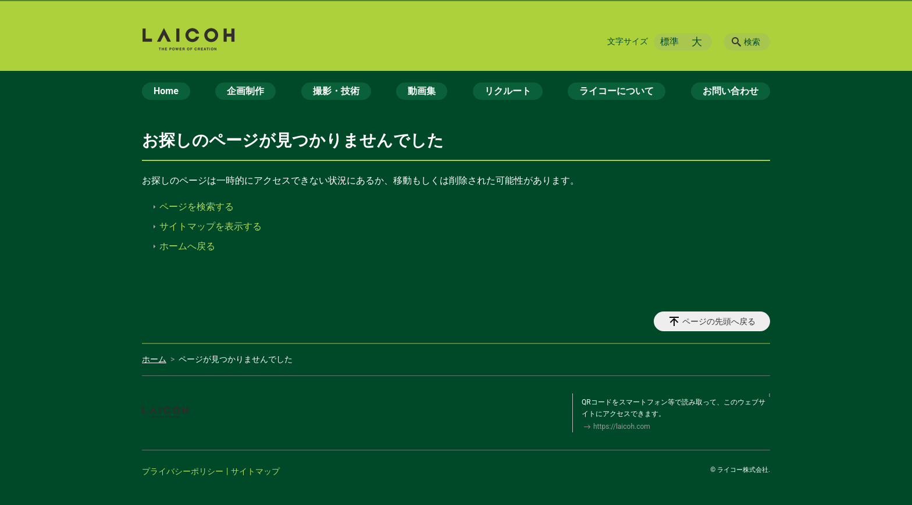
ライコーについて (616, 90)
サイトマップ (255, 471)
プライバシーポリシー (182, 471)
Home (166, 90)
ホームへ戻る (187, 246)
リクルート (507, 90)
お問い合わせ (730, 90)
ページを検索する (196, 206)
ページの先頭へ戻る (719, 321)
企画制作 (245, 90)
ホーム (154, 359)
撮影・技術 (336, 90)
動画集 (422, 90)
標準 (669, 41)
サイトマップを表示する (210, 226)
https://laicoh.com (621, 426)
